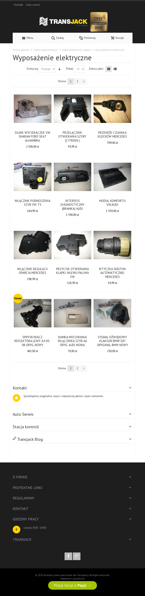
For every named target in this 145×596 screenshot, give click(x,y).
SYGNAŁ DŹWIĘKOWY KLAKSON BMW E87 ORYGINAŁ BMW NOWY (112, 341)
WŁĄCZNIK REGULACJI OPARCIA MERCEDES (32, 271)
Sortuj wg (32, 68)
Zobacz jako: (96, 68)
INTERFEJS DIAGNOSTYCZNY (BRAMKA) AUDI (72, 205)
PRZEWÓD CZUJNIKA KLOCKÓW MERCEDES (112, 135)
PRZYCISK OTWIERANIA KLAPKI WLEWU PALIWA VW (72, 273)
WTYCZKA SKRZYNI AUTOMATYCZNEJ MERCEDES (112, 273)
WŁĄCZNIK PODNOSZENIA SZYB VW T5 (32, 203)
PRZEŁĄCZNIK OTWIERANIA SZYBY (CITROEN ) (72, 136)
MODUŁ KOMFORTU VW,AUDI (112, 203)
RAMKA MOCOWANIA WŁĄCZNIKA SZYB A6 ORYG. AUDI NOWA (72, 341)
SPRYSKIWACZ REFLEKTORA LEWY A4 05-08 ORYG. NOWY (32, 341)
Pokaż (69, 68)
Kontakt (18, 5)
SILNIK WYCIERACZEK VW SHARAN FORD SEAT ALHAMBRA (32, 136)
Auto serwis (33, 5)
